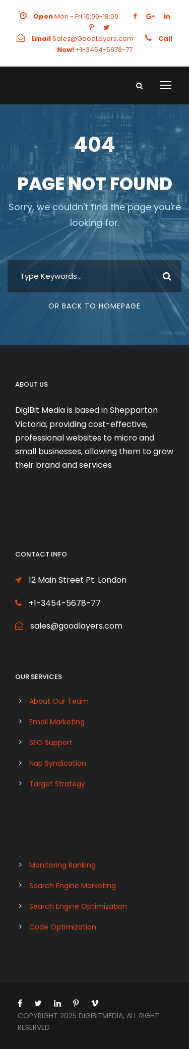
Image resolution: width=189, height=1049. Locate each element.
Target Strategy (57, 784)
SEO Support (51, 742)
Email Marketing (57, 722)
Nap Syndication (57, 763)
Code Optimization (62, 927)
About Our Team (59, 701)
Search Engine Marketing (72, 886)
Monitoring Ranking (62, 865)
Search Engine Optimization (78, 906)
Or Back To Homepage (94, 306)
